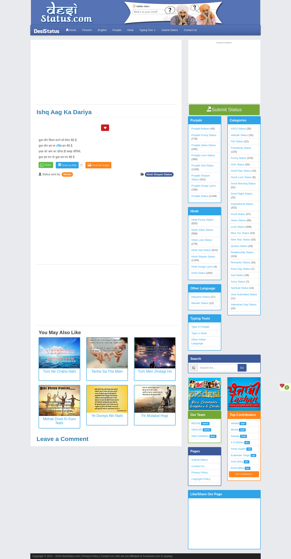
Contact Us (190, 30)
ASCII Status (238, 128)
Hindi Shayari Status (159, 174)
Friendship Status (241, 147)
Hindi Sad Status (201, 250)
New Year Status (240, 239)
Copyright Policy (200, 478)
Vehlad (235, 423)
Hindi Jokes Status (202, 229)
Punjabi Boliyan (200, 128)
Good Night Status (241, 193)
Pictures (87, 30)
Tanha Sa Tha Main (107, 371)
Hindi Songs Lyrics (202, 266)
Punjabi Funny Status (203, 135)
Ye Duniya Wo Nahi (107, 416)
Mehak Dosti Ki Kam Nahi (59, 421)
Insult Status (238, 214)
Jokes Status (238, 220)
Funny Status (238, 157)
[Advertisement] (107, 74)
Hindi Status (198, 272)
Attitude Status (239, 135)
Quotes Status (239, 246)
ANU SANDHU (200, 436)
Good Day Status (241, 170)
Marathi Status (199, 303)
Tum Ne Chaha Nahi (59, 371)
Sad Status (237, 275)
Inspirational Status (242, 203)
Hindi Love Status (201, 239)
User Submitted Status (244, 294)
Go (242, 367)
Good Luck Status (241, 177)
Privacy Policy (199, 472)
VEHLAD (196, 429)
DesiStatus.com (71, 556)
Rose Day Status (241, 268)
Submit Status (169, 30)
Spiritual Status (239, 287)
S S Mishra (237, 442)
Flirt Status (237, 141)
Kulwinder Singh (240, 455)
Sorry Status (238, 281)
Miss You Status (240, 233)
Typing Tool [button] (147, 30)
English (102, 30)
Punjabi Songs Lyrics (203, 185)
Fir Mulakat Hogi (154, 416)
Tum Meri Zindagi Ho (155, 371)
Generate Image (98, 165)
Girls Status (237, 164)
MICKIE (195, 423)
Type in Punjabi (200, 326)
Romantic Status (240, 262)
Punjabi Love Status (203, 155)
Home (71, 30)
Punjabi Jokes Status (203, 145)
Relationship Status (242, 252)
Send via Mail (67, 165)
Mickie (67, 174)
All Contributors (244, 474)
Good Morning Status (243, 183)
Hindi (130, 30)
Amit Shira (237, 461)
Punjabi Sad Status (202, 165)
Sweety (235, 436)
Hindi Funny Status (202, 219)
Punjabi (117, 30)
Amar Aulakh (238, 448)
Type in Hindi (199, 333)
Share (47, 165)
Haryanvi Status (200, 296)
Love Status (238, 226)
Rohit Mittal (237, 468)
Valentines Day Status (243, 304)
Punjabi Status (199, 196)
